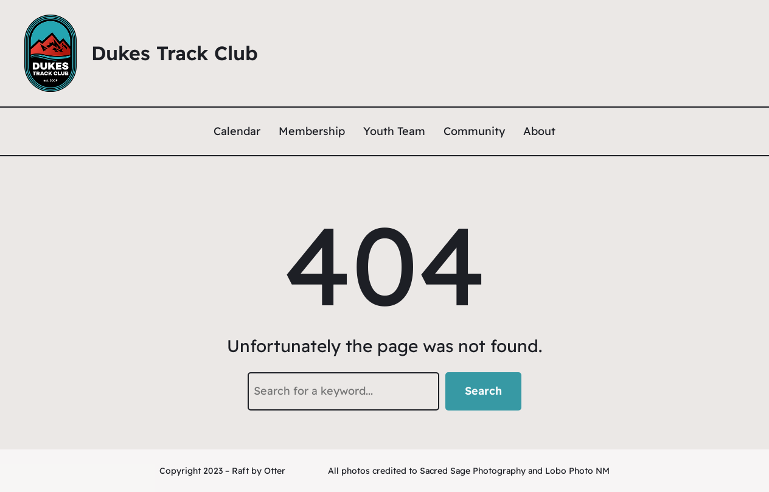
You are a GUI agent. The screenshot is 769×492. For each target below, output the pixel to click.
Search (483, 391)
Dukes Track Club (174, 53)
